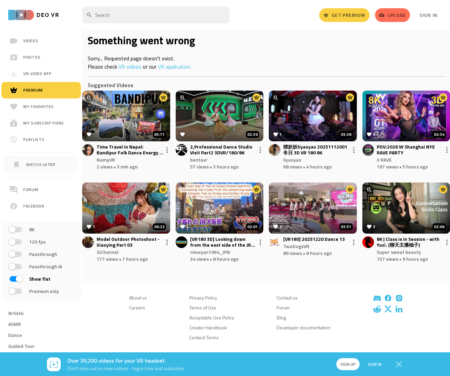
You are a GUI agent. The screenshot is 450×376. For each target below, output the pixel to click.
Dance (15, 335)
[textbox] (155, 15)
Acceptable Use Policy (211, 317)
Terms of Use (202, 307)
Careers (137, 307)
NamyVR (106, 159)
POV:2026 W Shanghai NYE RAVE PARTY (406, 150)
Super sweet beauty (399, 252)
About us (138, 297)
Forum (283, 307)
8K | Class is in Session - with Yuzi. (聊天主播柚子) (408, 242)
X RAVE (384, 159)
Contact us (287, 297)
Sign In (429, 15)
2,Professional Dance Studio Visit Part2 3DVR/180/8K (221, 150)
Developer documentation (303, 327)
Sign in (374, 364)
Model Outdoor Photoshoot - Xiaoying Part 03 (128, 242)
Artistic (16, 313)
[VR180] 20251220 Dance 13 (314, 239)
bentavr (199, 159)
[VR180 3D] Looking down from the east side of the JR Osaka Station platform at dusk (220, 242)
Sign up (347, 364)
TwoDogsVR (296, 246)
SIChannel (107, 252)
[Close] (399, 364)
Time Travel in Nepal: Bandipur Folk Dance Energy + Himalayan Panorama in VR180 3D (130, 150)
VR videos (129, 66)
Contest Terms (204, 337)
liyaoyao (292, 159)
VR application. (174, 66)
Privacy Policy (203, 297)
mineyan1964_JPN (210, 252)
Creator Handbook (208, 327)
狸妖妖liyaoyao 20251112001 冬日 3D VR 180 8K (315, 150)
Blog (281, 317)
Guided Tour (21, 346)
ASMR (14, 324)
